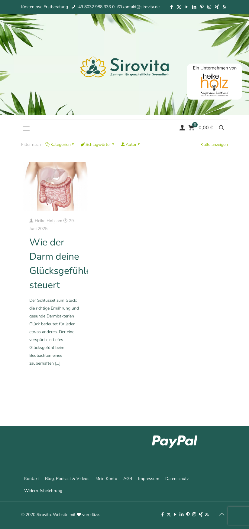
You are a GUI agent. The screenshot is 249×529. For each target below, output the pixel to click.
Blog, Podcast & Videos (67, 478)
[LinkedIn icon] (194, 7)
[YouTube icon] (186, 7)
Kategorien (60, 144)
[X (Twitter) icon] (179, 7)
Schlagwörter (97, 144)
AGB (127, 478)
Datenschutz (177, 478)
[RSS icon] (224, 7)
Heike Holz (45, 221)
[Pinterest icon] (201, 7)
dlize (94, 515)
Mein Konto (106, 478)
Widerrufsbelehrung (43, 491)
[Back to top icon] (221, 514)
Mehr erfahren (70, 380)
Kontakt (31, 478)
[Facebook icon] (171, 7)
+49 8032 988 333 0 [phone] (95, 7)
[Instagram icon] (209, 7)
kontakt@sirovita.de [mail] (141, 7)
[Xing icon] (217, 7)
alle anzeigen (213, 144)
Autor (131, 144)
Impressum (148, 478)
